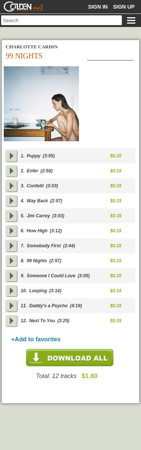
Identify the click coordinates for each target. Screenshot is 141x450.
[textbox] (61, 20)
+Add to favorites (36, 339)
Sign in (98, 7)
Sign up (124, 7)
